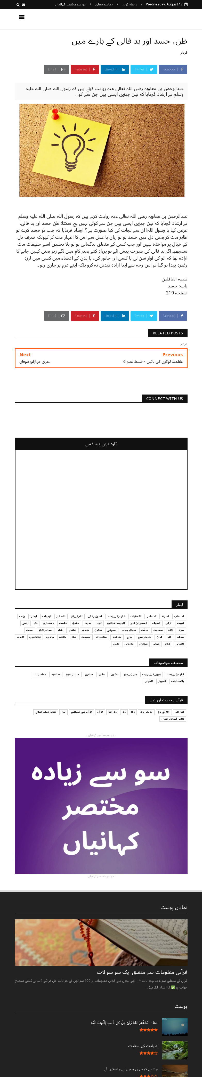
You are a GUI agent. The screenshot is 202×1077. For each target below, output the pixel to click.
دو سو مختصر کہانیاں (70, 4)
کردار (184, 52)
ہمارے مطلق (104, 4)
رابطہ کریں (129, 4)
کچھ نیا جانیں (167, 18)
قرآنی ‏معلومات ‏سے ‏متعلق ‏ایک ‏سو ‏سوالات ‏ (141, 972)
